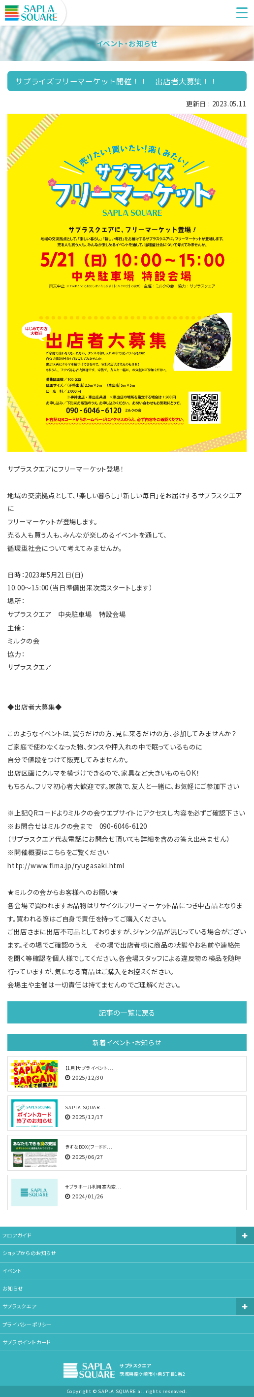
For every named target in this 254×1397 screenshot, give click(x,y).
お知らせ (12, 1288)
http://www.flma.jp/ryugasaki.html (65, 865)
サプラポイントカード (26, 1342)
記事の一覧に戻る (127, 1012)
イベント (12, 1270)
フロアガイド (17, 1235)
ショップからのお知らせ (29, 1253)
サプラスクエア (19, 1306)
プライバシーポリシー (27, 1324)
